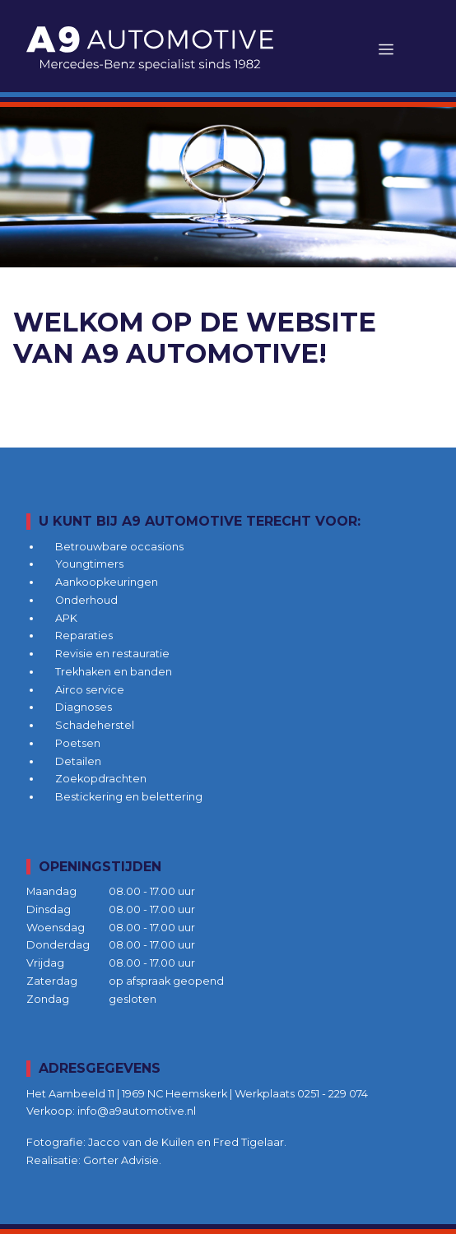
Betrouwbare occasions (119, 546)
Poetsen (77, 743)
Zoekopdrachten (101, 778)
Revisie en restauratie (112, 653)
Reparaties (84, 635)
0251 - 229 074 (332, 1094)
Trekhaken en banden (113, 672)
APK (66, 618)
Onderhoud (86, 600)
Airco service (89, 690)
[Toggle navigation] (386, 49)
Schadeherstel (94, 725)
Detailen (78, 761)
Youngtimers (89, 564)
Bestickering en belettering (128, 797)
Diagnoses (83, 707)
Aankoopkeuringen (106, 582)
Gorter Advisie (121, 1160)
